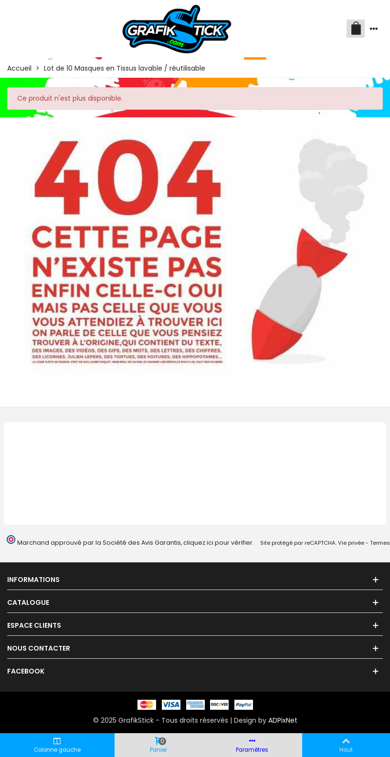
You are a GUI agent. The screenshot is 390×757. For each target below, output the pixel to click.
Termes (380, 543)
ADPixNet (282, 720)
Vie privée (351, 543)
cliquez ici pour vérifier (218, 543)
